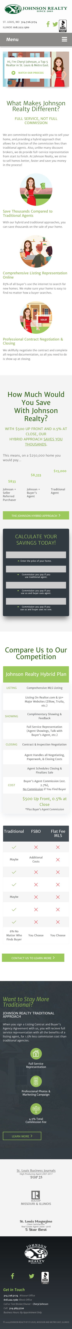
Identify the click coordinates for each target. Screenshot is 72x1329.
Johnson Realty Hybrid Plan (36, 674)
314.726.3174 (29, 22)
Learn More (20, 1136)
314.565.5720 (16, 1308)
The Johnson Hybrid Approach (34, 516)
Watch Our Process (31, 72)
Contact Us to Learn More (31, 958)
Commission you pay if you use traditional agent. (36, 575)
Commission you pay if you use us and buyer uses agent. (36, 591)
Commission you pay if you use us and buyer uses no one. (36, 608)
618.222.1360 (21, 27)
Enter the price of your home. (36, 561)
